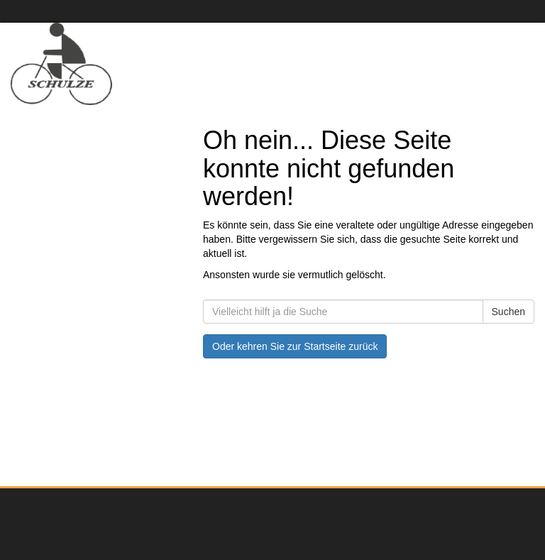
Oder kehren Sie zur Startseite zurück (295, 346)
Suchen (508, 311)
